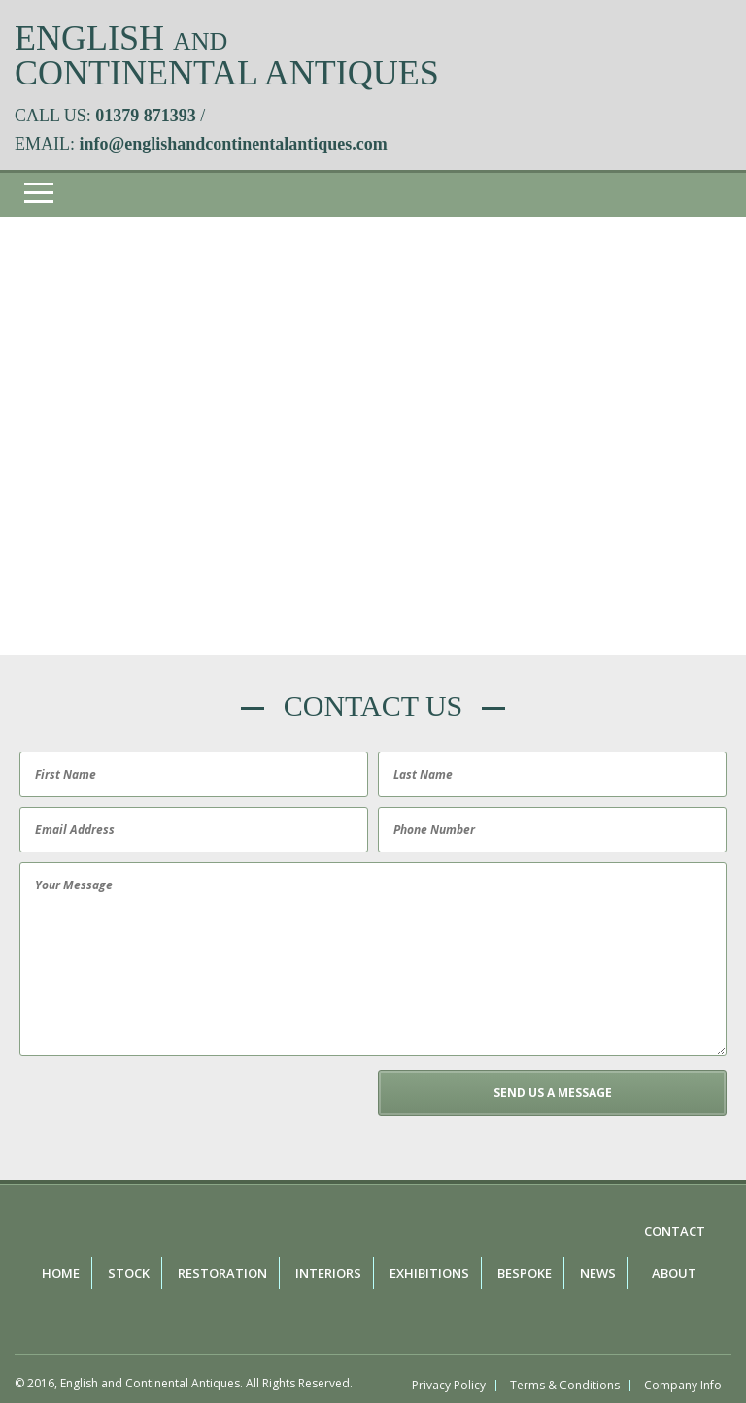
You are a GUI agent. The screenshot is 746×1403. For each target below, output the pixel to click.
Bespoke (524, 1273)
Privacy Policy (449, 1385)
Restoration (222, 1273)
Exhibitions (429, 1273)
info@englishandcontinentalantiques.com (234, 143)
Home (61, 1273)
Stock (129, 1273)
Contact (674, 1231)
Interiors (328, 1273)
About (674, 1273)
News (598, 1273)
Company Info (683, 1385)
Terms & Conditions (565, 1385)
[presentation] (162, 1108)
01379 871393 (145, 115)
